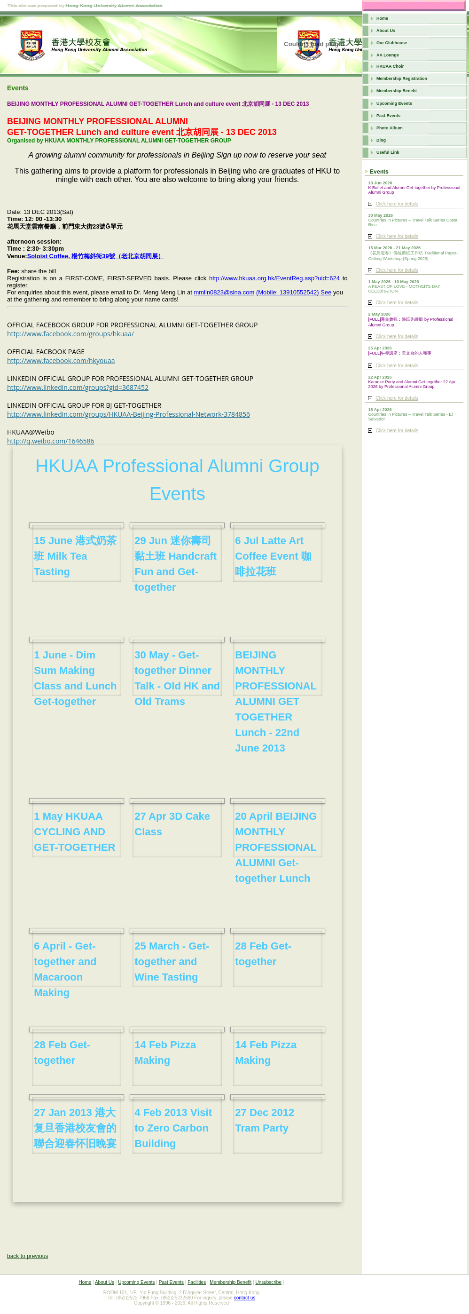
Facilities (197, 1282)
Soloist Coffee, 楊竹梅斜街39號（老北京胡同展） (95, 256)
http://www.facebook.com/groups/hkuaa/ (70, 333)
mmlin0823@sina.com (224, 292)
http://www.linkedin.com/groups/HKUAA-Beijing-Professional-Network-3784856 (128, 414)
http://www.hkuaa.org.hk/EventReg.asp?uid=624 (274, 278)
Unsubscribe (268, 1282)
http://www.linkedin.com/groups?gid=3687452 (78, 387)
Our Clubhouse (391, 42)
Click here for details (396, 203)
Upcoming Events (394, 103)
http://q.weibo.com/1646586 (50, 440)
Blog (381, 140)
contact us (245, 1297)
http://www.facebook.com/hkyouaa (61, 360)
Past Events (388, 115)
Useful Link (387, 152)
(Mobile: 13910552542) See (293, 292)
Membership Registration (401, 78)
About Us (385, 30)
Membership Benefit (396, 90)
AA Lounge (387, 55)
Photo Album (389, 128)
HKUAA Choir (390, 66)
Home (382, 18)
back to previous (27, 1256)
